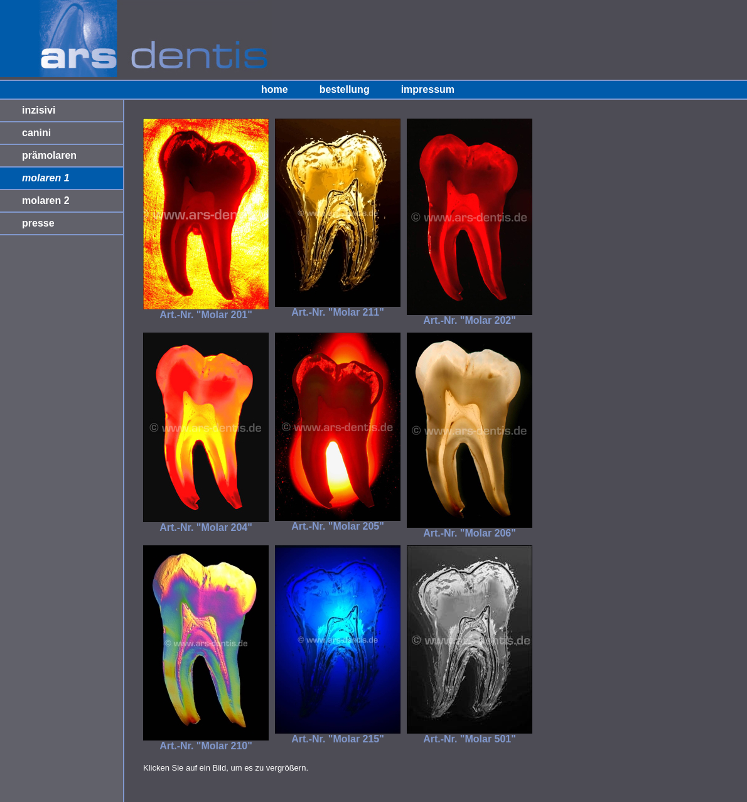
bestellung (345, 89)
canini (36, 132)
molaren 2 (46, 200)
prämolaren (49, 155)
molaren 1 (46, 178)
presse (38, 223)
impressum (427, 89)
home (274, 89)
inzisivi (38, 110)
